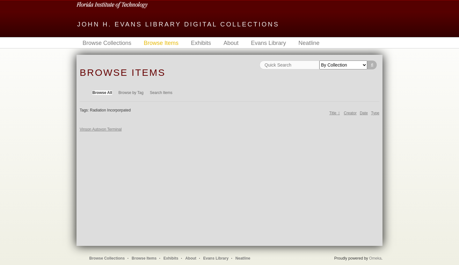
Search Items (161, 92)
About (230, 43)
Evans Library (268, 43)
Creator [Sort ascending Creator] (350, 113)
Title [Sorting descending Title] (333, 113)
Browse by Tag (131, 92)
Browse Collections (107, 43)
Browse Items (161, 43)
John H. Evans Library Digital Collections (178, 24)
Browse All (102, 92)
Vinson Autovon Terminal (101, 129)
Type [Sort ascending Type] (375, 113)
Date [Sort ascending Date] (364, 113)
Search (372, 65)
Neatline (308, 43)
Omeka (375, 258)
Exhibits (201, 43)
